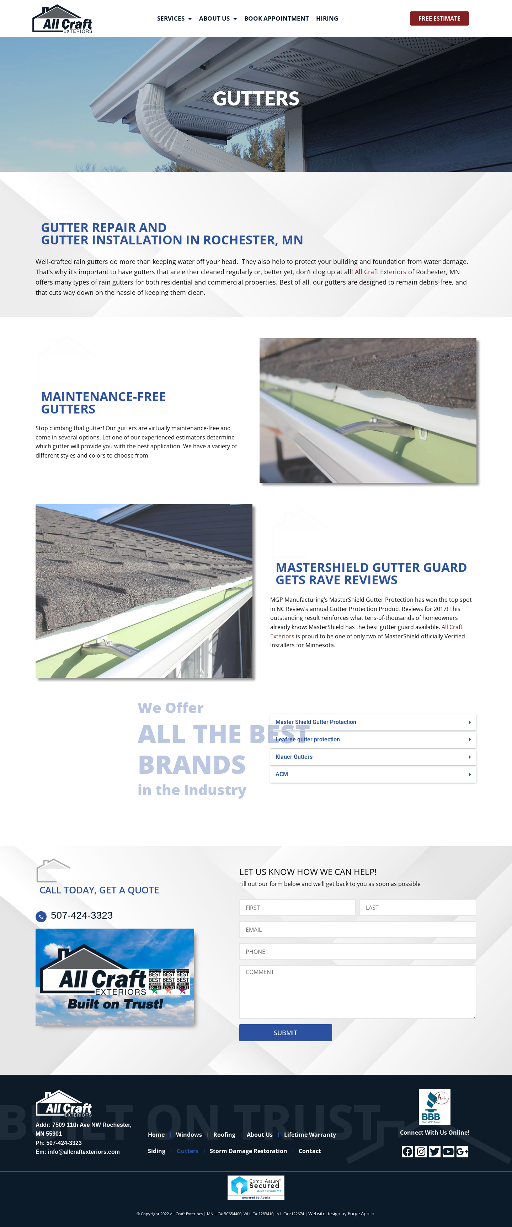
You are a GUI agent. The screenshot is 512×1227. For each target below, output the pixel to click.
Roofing (233, 1135)
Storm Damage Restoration (257, 1151)
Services (174, 18)
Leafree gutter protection (308, 739)
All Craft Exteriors (380, 271)
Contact (322, 1151)
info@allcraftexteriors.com (84, 1152)
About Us (218, 18)
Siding (158, 1151)
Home (158, 1135)
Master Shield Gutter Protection (316, 722)
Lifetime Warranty (326, 1135)
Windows (194, 1135)
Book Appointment (276, 18)
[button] (373, 722)
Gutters (193, 1151)
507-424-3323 (64, 1143)
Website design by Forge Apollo (341, 1213)
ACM (282, 774)
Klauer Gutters (294, 756)
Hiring (327, 18)
